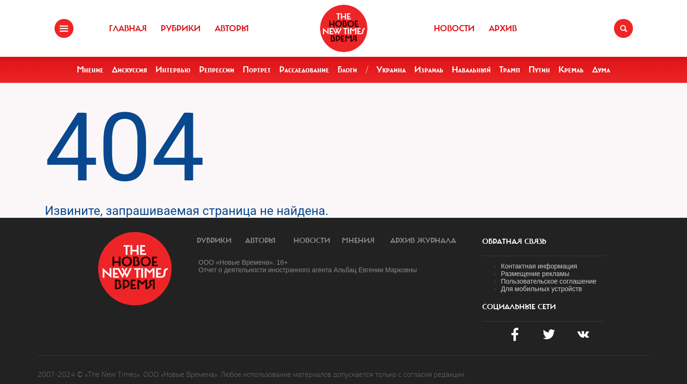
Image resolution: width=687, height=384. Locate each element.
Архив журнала (423, 240)
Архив (503, 28)
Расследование (304, 69)
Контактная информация (539, 266)
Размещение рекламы (535, 273)
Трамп (509, 69)
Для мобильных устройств (541, 289)
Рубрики (181, 28)
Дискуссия (129, 69)
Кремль (571, 69)
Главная (128, 28)
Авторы (232, 28)
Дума (601, 69)
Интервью (173, 69)
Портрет (257, 69)
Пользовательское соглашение (549, 281)
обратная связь (514, 241)
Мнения (358, 240)
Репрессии (216, 69)
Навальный (471, 69)
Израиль (428, 69)
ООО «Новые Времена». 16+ (243, 262)
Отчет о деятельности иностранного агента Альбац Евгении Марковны (308, 270)
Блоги (347, 69)
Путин (539, 69)
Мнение (90, 69)
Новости (454, 28)
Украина (391, 69)
